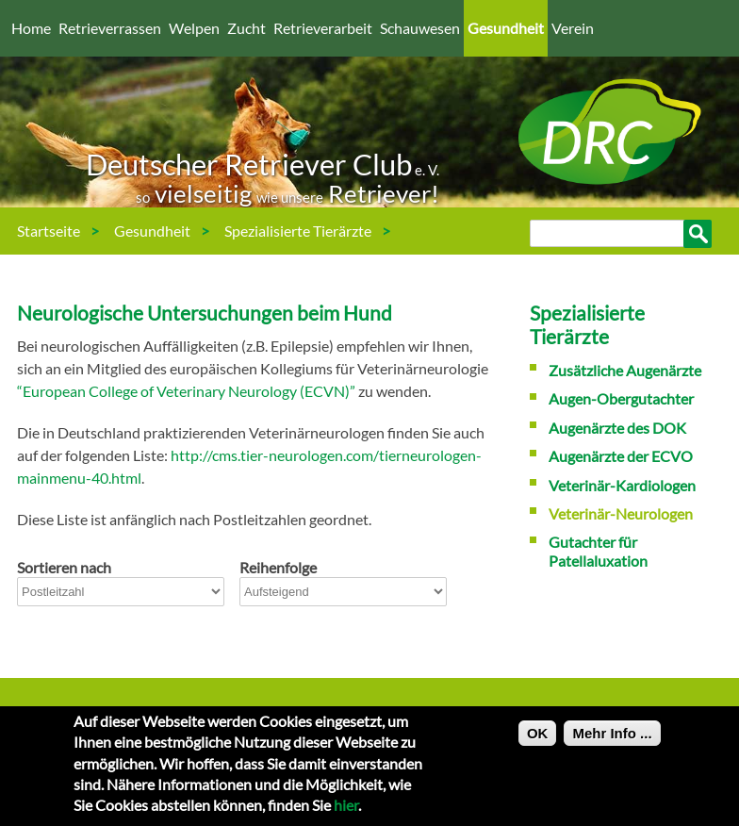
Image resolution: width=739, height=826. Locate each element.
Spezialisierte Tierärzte (297, 231)
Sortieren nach (64, 567)
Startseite (48, 231)
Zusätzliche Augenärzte (625, 370)
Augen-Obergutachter (621, 398)
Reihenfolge (278, 567)
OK (538, 740)
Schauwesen (420, 28)
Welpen (194, 28)
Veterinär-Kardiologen (622, 485)
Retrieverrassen (109, 28)
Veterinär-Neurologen (97, 278)
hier (346, 812)
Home (31, 28)
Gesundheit (506, 28)
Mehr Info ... (611, 740)
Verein (572, 28)
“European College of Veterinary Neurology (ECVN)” (186, 391)
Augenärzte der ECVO (621, 456)
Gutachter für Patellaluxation (598, 551)
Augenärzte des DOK (617, 428)
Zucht (246, 28)
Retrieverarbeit (322, 28)
